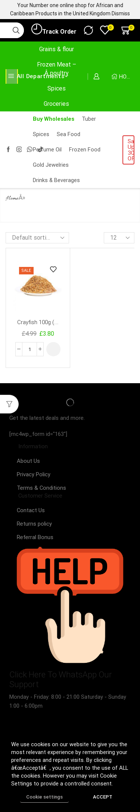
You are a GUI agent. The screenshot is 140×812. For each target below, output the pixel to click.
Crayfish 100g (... (38, 322)
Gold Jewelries (51, 165)
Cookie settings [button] (44, 797)
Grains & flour (56, 49)
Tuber (89, 119)
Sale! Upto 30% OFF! (131, 150)
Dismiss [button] (121, 13)
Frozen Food (84, 149)
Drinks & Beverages (56, 180)
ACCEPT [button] (102, 797)
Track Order (54, 29)
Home (12, 198)
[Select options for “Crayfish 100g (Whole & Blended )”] (53, 349)
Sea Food (68, 134)
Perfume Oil (47, 149)
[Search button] (16, 30)
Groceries (56, 103)
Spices (56, 88)
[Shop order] (37, 237)
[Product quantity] (29, 349)
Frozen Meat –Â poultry (56, 69)
